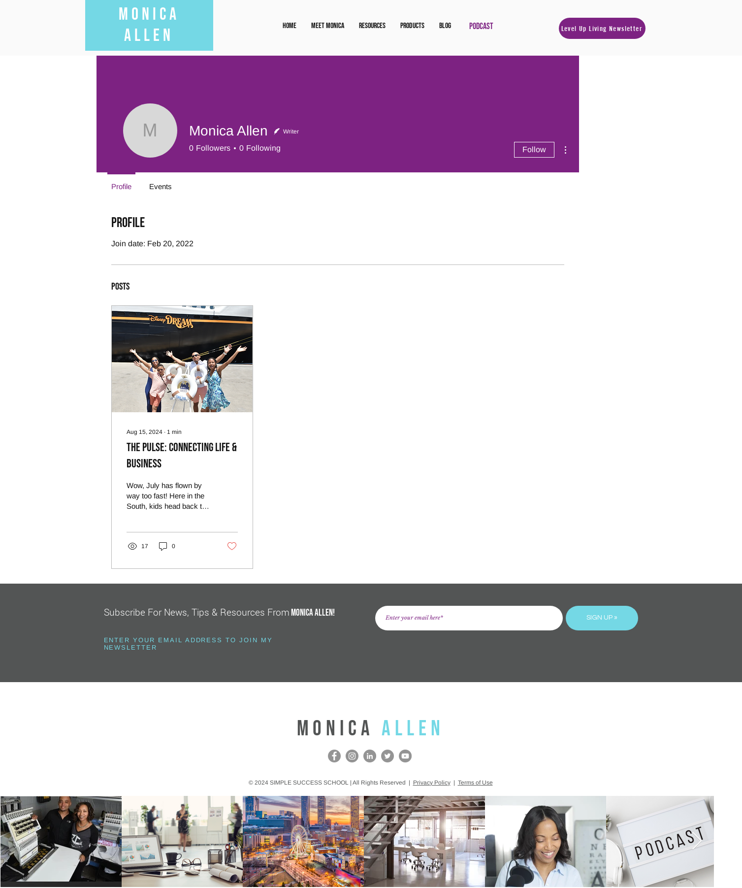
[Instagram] (352, 756)
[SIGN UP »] (602, 618)
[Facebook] (334, 756)
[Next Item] (697, 841)
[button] (372, 26)
